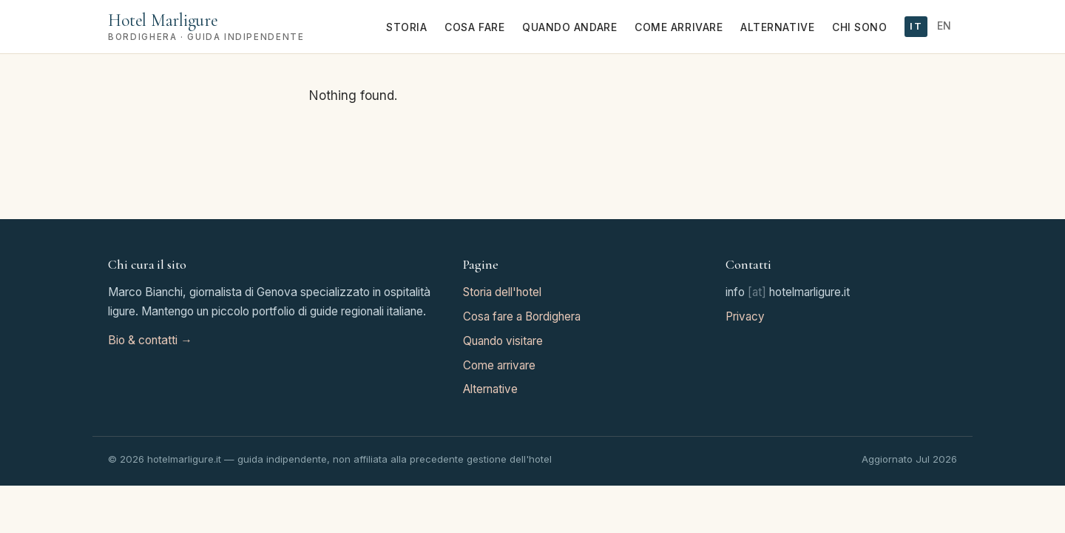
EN (944, 25)
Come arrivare (679, 27)
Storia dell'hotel (502, 292)
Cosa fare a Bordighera (522, 316)
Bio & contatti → (150, 340)
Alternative (777, 27)
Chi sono (859, 27)
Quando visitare (503, 341)
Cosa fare (474, 27)
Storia (406, 27)
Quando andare (569, 27)
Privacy (745, 316)
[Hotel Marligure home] (206, 26)
